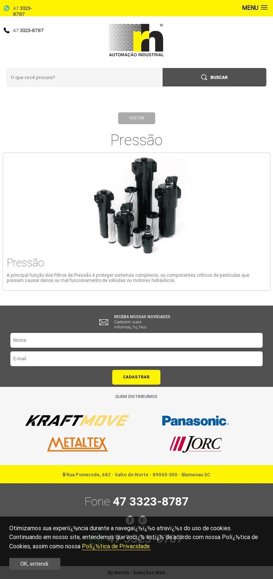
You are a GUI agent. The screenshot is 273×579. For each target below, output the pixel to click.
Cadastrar (136, 377)
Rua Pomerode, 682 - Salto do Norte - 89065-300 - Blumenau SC (136, 474)
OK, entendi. (34, 564)
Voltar (136, 118)
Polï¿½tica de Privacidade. (116, 546)
